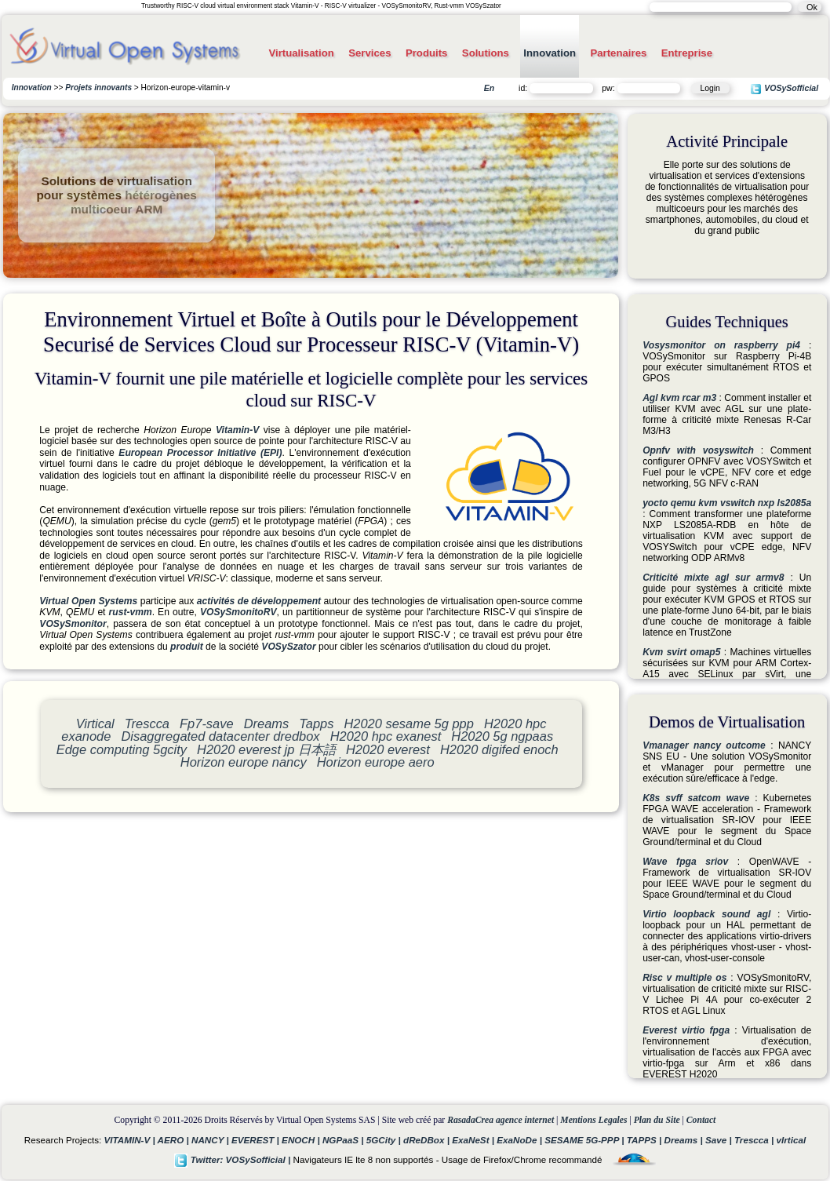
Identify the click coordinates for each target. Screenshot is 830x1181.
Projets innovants (98, 87)
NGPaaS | (344, 1140)
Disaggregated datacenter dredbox (220, 736)
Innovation (549, 53)
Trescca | (755, 1140)
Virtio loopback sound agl (706, 914)
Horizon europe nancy (243, 762)
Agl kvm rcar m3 (679, 397)
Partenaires (618, 53)
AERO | (174, 1140)
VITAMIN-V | (131, 1140)
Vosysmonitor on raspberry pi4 (721, 345)
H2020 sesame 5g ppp (408, 723)
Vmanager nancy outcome (704, 745)
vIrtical (791, 1140)
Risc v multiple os (684, 977)
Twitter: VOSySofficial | (233, 1159)
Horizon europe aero (376, 762)
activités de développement (259, 601)
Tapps (316, 723)
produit (186, 646)
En (489, 88)
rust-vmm (130, 612)
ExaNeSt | (474, 1140)
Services (369, 53)
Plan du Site (657, 1120)
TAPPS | (645, 1140)
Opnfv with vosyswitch (698, 450)
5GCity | (384, 1140)
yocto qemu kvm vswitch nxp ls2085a (727, 503)
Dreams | (684, 1140)
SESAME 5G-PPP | (585, 1140)
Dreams (266, 723)
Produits (426, 53)
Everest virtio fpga (686, 1030)
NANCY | (211, 1140)
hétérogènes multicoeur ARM (134, 202)
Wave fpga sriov (685, 861)
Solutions (485, 53)
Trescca (147, 723)
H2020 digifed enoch (499, 749)
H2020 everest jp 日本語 (266, 749)
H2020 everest (388, 749)
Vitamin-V (237, 430)
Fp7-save (207, 723)
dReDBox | (427, 1140)
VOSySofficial (784, 89)
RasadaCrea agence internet (500, 1120)
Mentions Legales (593, 1120)
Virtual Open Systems (88, 601)
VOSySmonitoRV (238, 612)
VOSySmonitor (72, 623)
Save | (719, 1140)
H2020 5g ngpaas (502, 736)
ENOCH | (302, 1140)
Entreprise (686, 53)
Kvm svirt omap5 (681, 652)
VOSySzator (288, 646)
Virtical (95, 723)
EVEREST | (256, 1140)
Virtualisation (300, 53)
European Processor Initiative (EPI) (200, 452)
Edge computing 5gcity (121, 749)
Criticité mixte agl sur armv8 (713, 577)
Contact (701, 1120)
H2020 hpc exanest (386, 736)
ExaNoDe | (520, 1140)
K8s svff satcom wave (696, 798)
